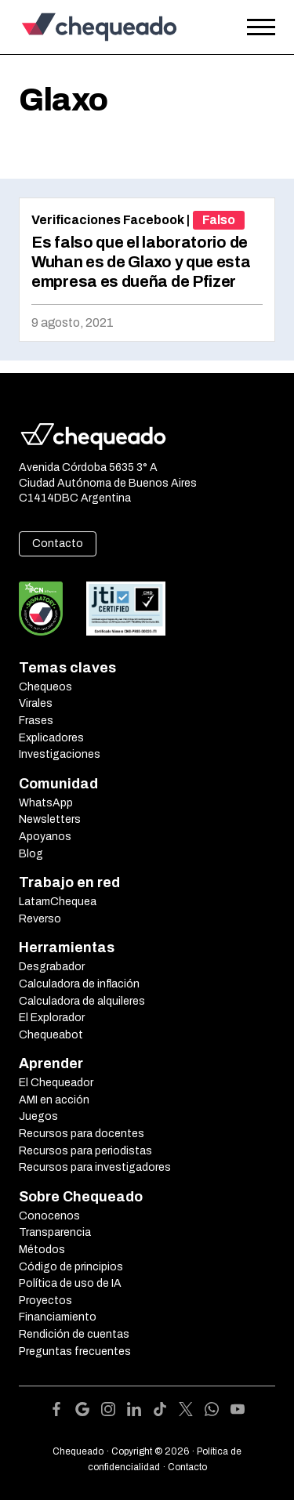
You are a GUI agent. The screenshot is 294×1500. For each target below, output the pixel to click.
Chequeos (45, 687)
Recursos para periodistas (85, 1151)
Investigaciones (59, 754)
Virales (36, 703)
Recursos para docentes (81, 1133)
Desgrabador (52, 967)
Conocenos (49, 1216)
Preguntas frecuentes (75, 1351)
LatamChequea (57, 902)
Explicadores (51, 738)
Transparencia (55, 1232)
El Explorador (52, 1018)
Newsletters (50, 819)
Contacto (57, 543)
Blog (31, 854)
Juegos (38, 1116)
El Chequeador (56, 1083)
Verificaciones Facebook (107, 219)
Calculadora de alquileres (82, 1001)
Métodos (42, 1249)
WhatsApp (46, 803)
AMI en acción (54, 1100)
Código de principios (71, 1267)
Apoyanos (45, 836)
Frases (36, 720)
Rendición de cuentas (74, 1334)
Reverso (40, 919)
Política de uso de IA (70, 1283)
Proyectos (45, 1300)
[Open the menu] (261, 27)
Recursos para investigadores (95, 1167)
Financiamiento (57, 1317)
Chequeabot (51, 1035)
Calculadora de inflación (79, 984)
